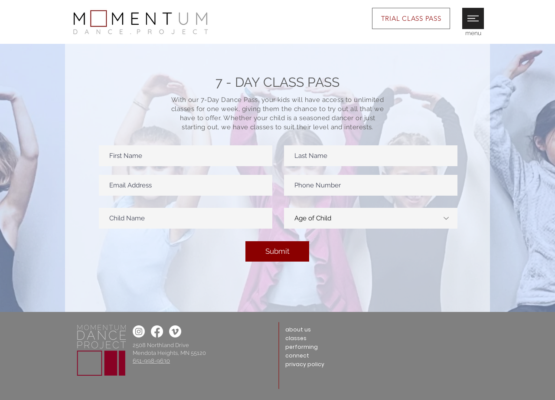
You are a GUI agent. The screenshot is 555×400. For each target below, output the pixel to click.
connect (297, 355)
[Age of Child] (370, 218)
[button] (473, 18)
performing (301, 347)
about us (298, 329)
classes (296, 338)
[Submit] (277, 251)
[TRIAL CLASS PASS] (411, 18)
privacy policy (304, 364)
